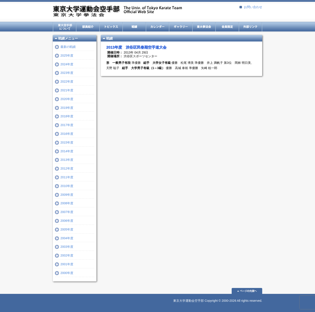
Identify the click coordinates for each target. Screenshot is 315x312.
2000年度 (66, 273)
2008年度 (66, 203)
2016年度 (66, 133)
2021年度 (66, 90)
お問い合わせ (253, 7)
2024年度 (66, 64)
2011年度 (66, 177)
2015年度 (66, 142)
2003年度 (66, 246)
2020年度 (66, 99)
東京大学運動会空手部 (117, 11)
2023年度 (66, 73)
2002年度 (66, 255)
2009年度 (66, 194)
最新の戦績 (68, 47)
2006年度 (66, 220)
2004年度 (66, 238)
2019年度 (66, 107)
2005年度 (66, 229)
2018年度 (66, 116)
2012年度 (66, 168)
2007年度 (66, 212)
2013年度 (66, 159)
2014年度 (66, 151)
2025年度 (66, 55)
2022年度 (66, 81)
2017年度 (66, 125)
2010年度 (66, 186)
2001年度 (66, 264)
